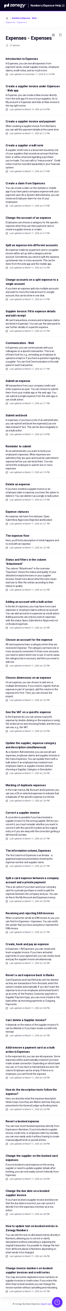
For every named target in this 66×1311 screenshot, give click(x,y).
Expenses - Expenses (16, 22)
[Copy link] (60, 35)
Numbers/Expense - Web (24, 18)
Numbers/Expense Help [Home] (46, 5)
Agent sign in (47, 1304)
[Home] (15, 5)
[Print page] (53, 35)
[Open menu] (63, 5)
